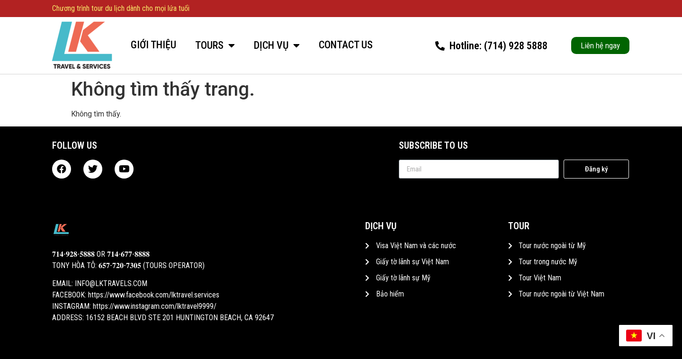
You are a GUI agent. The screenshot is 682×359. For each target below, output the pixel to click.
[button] (600, 45)
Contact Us (346, 45)
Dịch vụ (277, 46)
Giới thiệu (153, 45)
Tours (215, 46)
